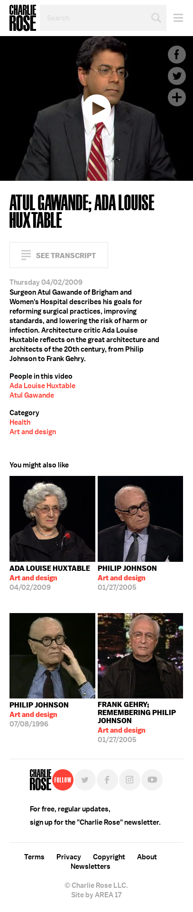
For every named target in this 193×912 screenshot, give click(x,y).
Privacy (68, 857)
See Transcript (66, 255)
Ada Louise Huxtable (42, 386)
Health (19, 422)
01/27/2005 (127, 578)
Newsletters (90, 866)
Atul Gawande (31, 395)
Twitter (177, 76)
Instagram (129, 780)
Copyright (109, 857)
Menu (174, 18)
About (147, 857)
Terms (34, 857)
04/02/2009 (49, 578)
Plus (177, 97)
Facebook (177, 55)
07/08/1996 (39, 714)
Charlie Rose (22, 18)
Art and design (32, 432)
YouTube (152, 780)
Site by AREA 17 (96, 895)
